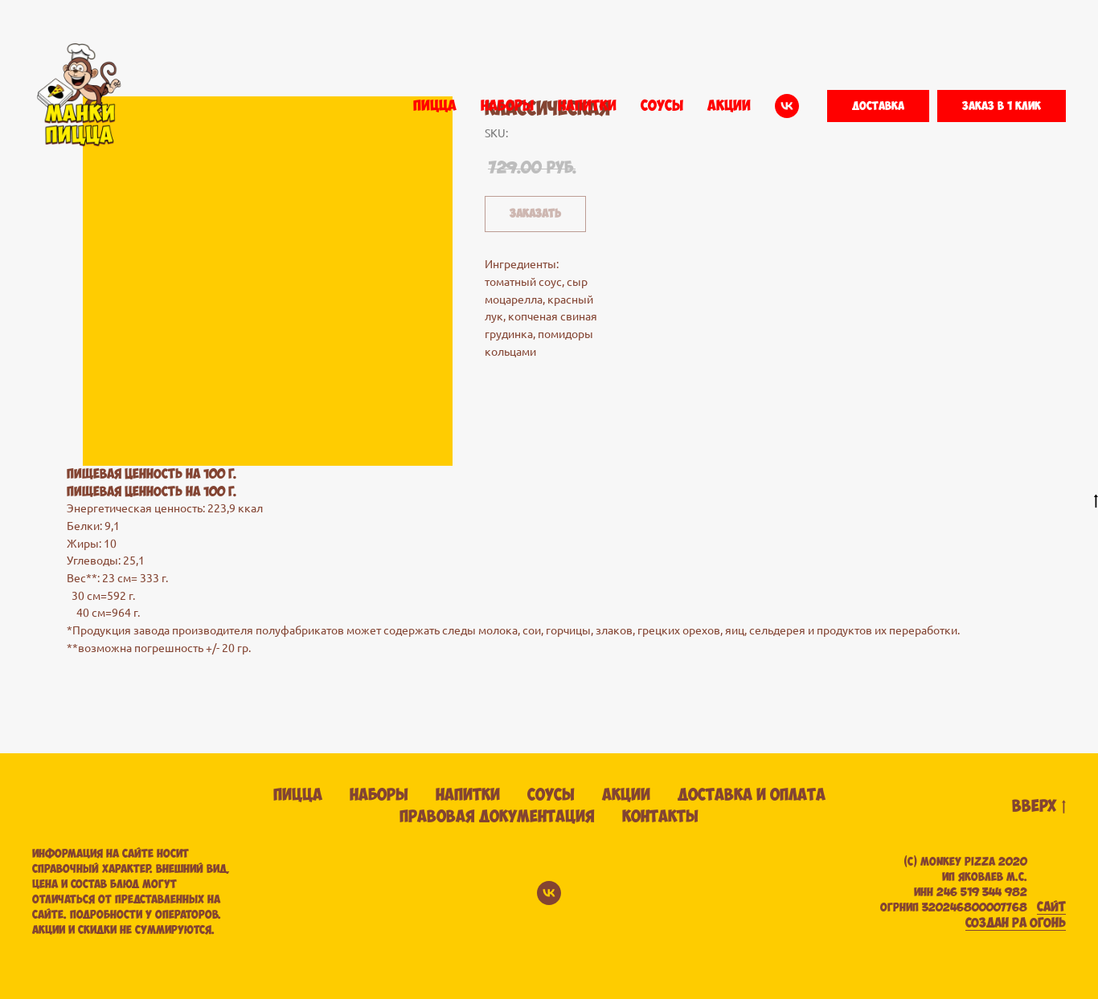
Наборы (379, 795)
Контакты (660, 817)
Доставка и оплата (752, 795)
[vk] (787, 106)
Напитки (468, 795)
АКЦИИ (729, 106)
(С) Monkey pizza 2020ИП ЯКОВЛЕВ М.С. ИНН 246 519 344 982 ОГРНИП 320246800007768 (953, 885)
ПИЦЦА (435, 106)
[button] (878, 106)
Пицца (297, 795)
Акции (626, 795)
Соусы (551, 795)
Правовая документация (497, 817)
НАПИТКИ (587, 106)
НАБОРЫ (507, 106)
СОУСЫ (662, 106)
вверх (1039, 807)
